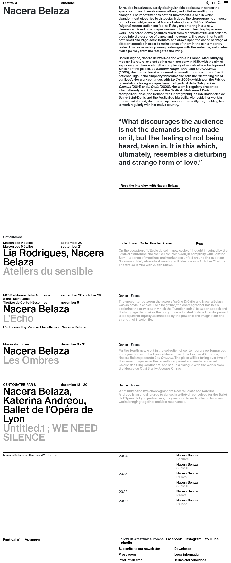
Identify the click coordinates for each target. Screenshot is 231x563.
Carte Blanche (150, 243)
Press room (127, 554)
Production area (130, 560)
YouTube (212, 539)
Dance (123, 296)
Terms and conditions (190, 560)
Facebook (174, 539)
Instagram (193, 539)
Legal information (187, 554)
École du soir (128, 243)
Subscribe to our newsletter (139, 549)
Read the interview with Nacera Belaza (149, 185)
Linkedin (125, 543)
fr (213, 3)
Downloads (182, 549)
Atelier (167, 243)
